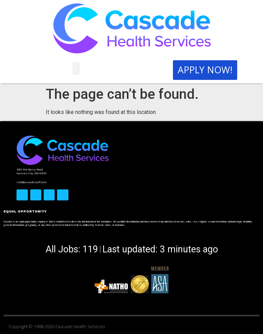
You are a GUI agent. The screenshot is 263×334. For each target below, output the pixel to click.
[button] (76, 68)
